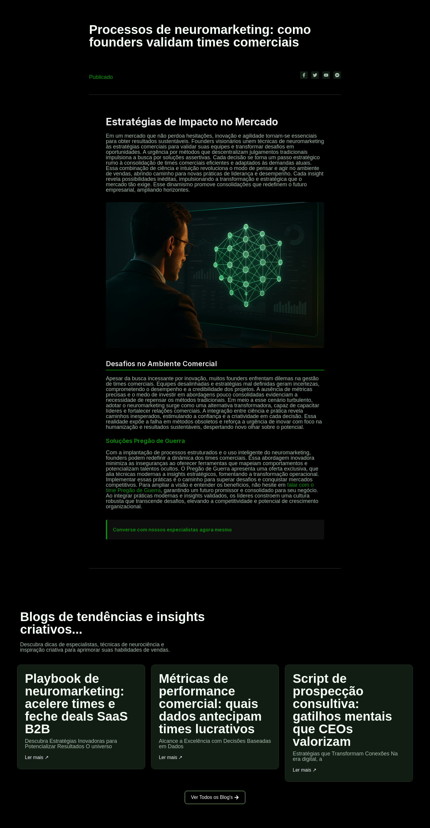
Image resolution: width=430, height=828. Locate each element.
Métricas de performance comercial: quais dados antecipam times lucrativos (210, 703)
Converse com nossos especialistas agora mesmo (172, 530)
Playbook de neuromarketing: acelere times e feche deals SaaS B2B (76, 703)
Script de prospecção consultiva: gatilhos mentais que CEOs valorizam (342, 710)
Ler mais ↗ (37, 757)
